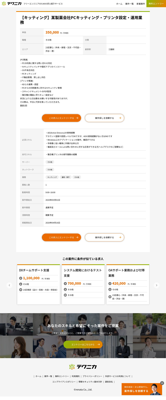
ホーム (119, 3)
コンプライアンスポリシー (64, 381)
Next (157, 285)
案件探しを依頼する (104, 118)
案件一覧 (129, 3)
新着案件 (141, 3)
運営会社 (109, 381)
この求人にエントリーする (61, 118)
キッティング (52, 177)
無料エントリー (62, 376)
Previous (9, 285)
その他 (50, 162)
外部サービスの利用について (118, 376)
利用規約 (76, 376)
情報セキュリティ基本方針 (90, 381)
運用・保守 (66, 177)
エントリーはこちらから (83, 344)
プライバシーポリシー (92, 376)
